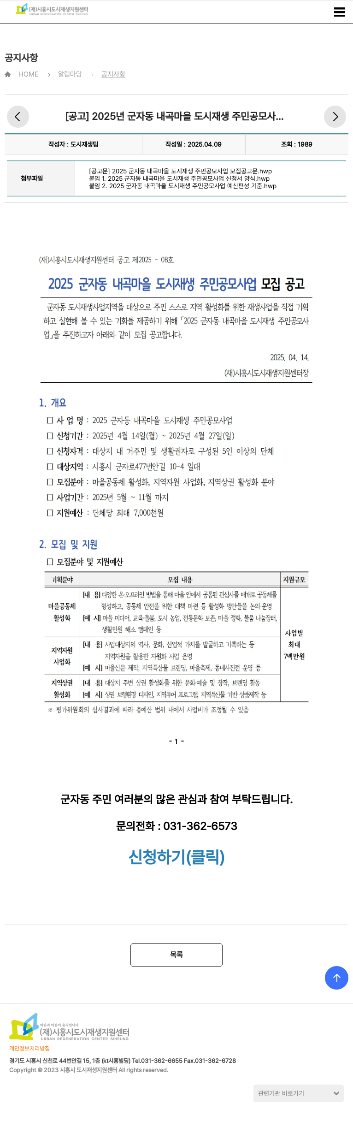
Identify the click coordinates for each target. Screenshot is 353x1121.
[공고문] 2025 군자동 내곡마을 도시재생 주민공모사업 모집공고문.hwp (180, 171)
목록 (176, 954)
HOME (28, 74)
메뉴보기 (339, 12)
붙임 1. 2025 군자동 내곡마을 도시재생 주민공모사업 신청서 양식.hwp (179, 178)
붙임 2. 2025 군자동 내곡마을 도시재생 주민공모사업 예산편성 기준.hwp (183, 186)
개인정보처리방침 (29, 1048)
